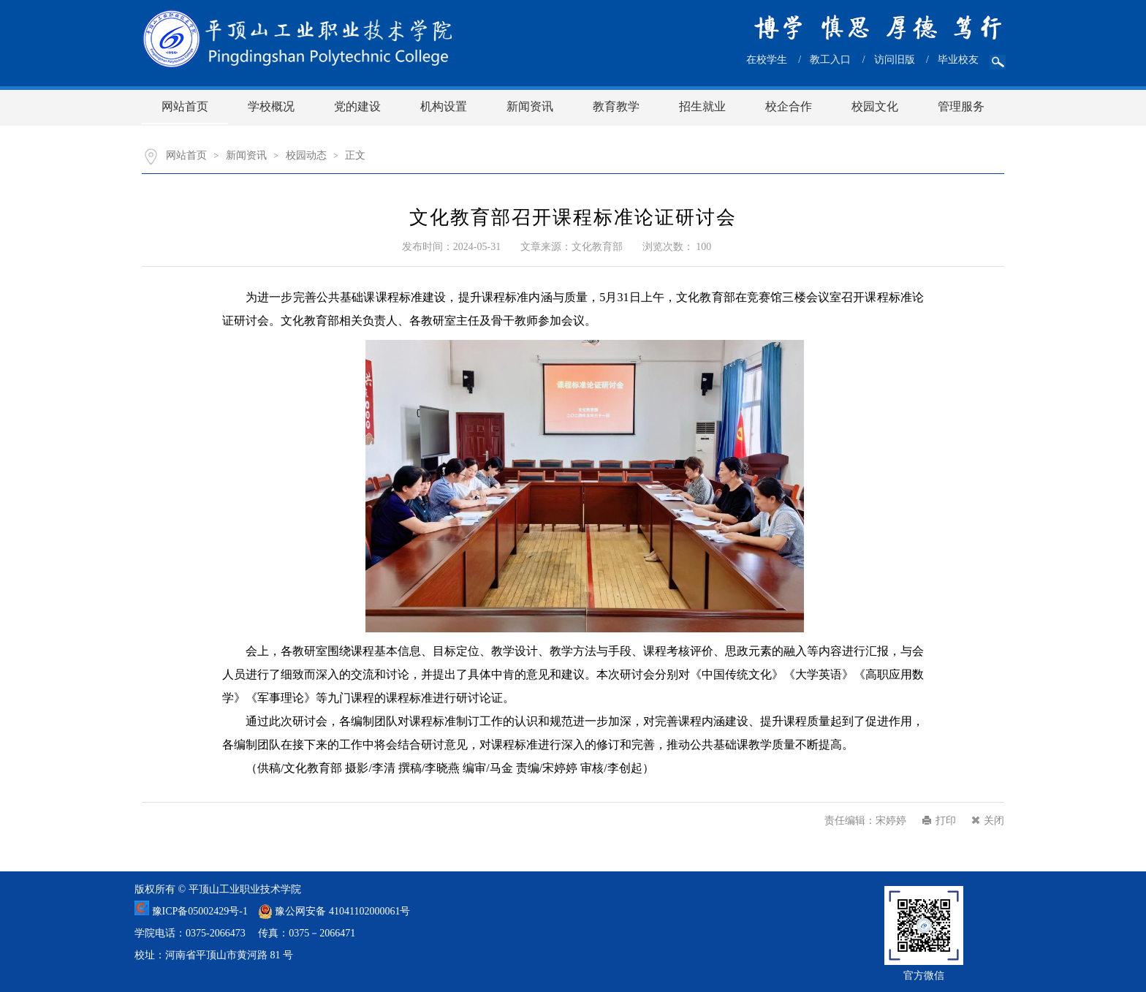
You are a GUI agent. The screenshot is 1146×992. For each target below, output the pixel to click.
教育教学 (616, 106)
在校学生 (766, 59)
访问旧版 (894, 59)
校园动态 (306, 155)
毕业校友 (958, 59)
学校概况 (271, 106)
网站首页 (185, 106)
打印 (946, 820)
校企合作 (788, 106)
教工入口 (830, 59)
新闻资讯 (529, 106)
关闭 (994, 820)
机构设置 (443, 106)
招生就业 (702, 106)
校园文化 (874, 106)
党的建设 (357, 106)
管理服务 (961, 106)
